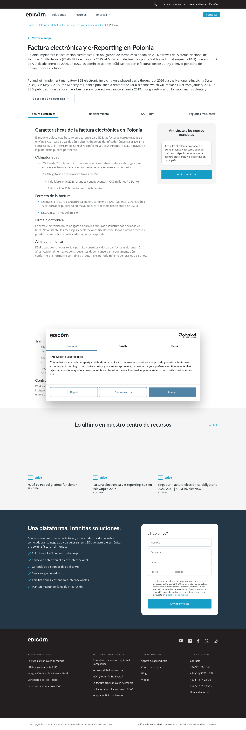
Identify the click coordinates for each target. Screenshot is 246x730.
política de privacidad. (178, 594)
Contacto (211, 14)
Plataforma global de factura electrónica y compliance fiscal (72, 25)
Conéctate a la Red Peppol (43, 679)
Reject (74, 392)
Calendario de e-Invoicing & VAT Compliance (111, 662)
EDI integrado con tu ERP (42, 667)
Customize (123, 392)
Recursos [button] (81, 15)
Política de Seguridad (150, 724)
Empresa (101, 15)
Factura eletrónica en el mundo (46, 660)
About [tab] (174, 346)
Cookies (212, 724)
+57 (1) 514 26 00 (200, 679)
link (52, 374)
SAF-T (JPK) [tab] (148, 114)
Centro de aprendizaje (154, 660)
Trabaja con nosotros (173, 4)
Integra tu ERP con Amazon (108, 695)
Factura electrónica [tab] (42, 114)
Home (31, 25)
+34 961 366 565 (200, 667)
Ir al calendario (186, 174)
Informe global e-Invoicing (108, 670)
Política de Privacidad (192, 724)
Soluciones (59, 15)
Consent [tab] (72, 346)
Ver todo (213, 425)
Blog (144, 673)
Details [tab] (123, 346)
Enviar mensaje (179, 603)
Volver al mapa (40, 38)
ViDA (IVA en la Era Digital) (108, 676)
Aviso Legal (171, 724)
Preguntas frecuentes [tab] (202, 114)
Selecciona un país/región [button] (49, 98)
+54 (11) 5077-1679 (202, 673)
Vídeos (145, 679)
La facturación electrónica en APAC (113, 689)
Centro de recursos (152, 667)
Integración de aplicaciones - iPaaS (48, 673)
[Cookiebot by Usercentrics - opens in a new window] (181, 335)
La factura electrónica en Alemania (113, 682)
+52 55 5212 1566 (201, 686)
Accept (172, 392)
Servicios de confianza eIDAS (44, 686)
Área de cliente (197, 4)
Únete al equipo (199, 692)
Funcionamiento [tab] (98, 114)
